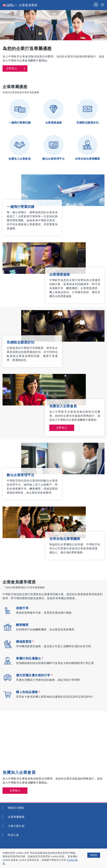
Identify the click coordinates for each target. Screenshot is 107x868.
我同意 (93, 855)
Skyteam (16, 5)
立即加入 (11, 68)
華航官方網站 (16, 807)
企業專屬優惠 (16, 816)
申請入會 (13, 835)
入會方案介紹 (16, 826)
